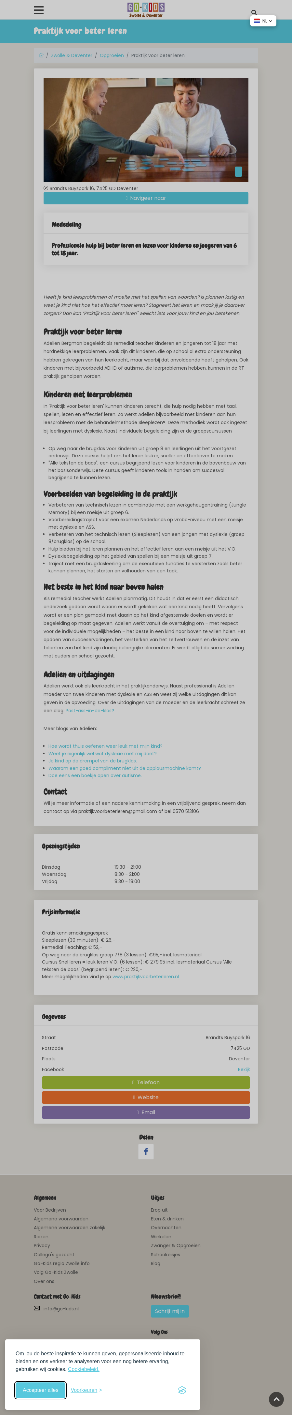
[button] (263, 21)
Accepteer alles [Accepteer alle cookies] (40, 1390)
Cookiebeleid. (84, 1369)
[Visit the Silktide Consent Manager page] (182, 1390)
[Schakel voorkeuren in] (86, 1390)
